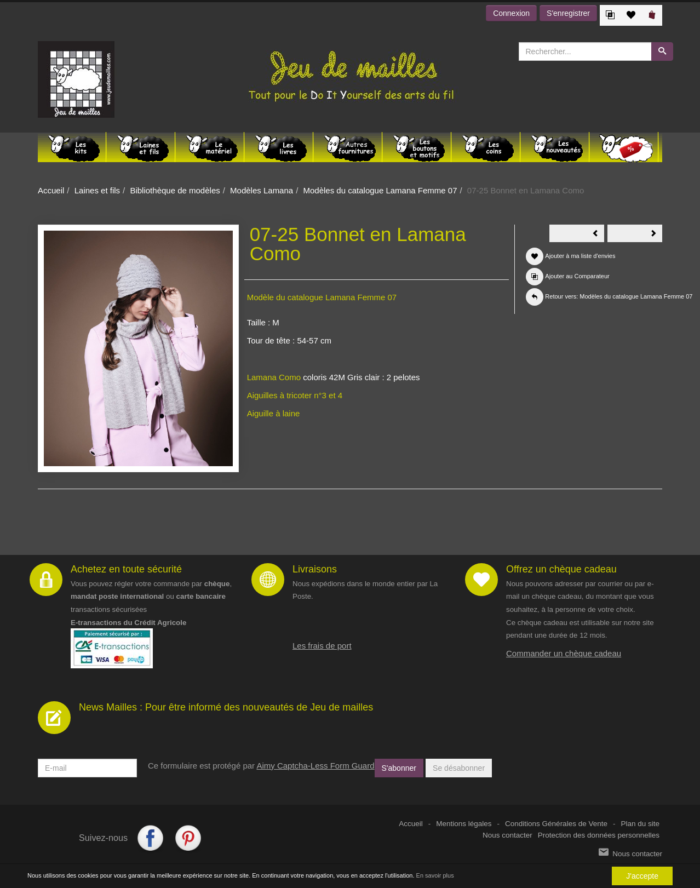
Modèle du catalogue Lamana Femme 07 (322, 297)
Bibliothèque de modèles (175, 190)
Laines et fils (97, 190)
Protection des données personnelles (598, 835)
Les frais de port (322, 645)
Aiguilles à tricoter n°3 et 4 (294, 395)
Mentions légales (463, 824)
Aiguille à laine (273, 413)
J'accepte (642, 876)
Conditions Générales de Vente (556, 824)
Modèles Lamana (261, 190)
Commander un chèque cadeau (563, 653)
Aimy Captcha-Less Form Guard (315, 765)
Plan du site (640, 824)
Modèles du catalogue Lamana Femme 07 (380, 190)
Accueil (51, 190)
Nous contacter (507, 835)
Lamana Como (275, 377)
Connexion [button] (511, 13)
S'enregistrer (568, 13)
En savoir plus (435, 875)
